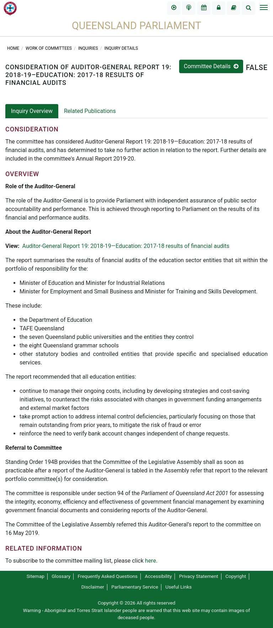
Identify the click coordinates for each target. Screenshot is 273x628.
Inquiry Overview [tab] (32, 111)
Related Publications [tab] (90, 111)
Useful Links (178, 587)
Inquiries (88, 48)
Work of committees (49, 48)
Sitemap (35, 576)
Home (13, 48)
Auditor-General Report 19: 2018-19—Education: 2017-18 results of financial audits (126, 246)
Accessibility (158, 576)
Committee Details (211, 66)
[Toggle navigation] (263, 8)
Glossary (61, 576)
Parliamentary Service (134, 587)
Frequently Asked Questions (107, 576)
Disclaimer (92, 587)
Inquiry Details (121, 48)
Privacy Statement (198, 576)
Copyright (235, 576)
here (150, 560)
